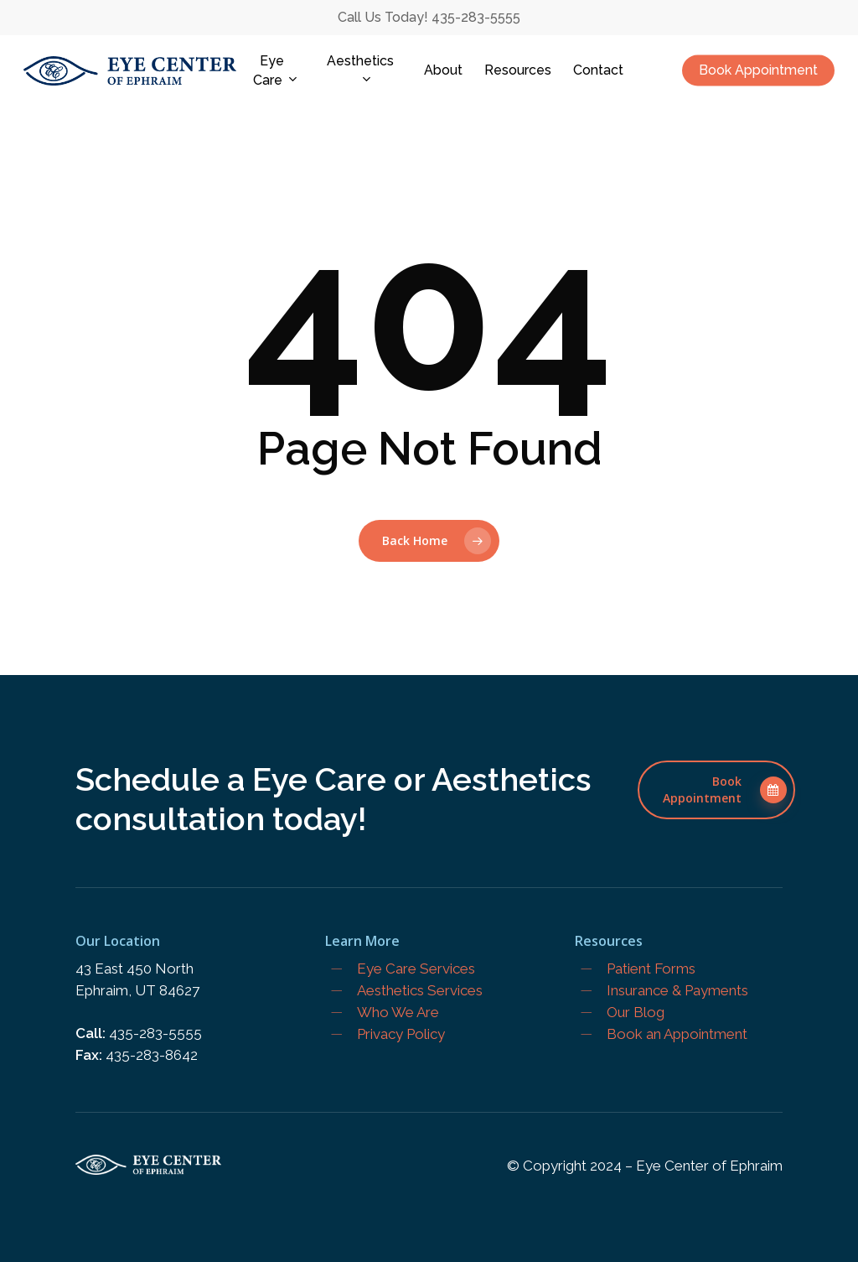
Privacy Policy (401, 1034)
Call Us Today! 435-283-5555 (429, 17)
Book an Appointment (677, 1034)
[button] (716, 790)
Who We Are (398, 1012)
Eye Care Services (416, 968)
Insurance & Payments (677, 990)
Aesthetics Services (420, 990)
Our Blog (635, 1012)
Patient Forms (651, 968)
